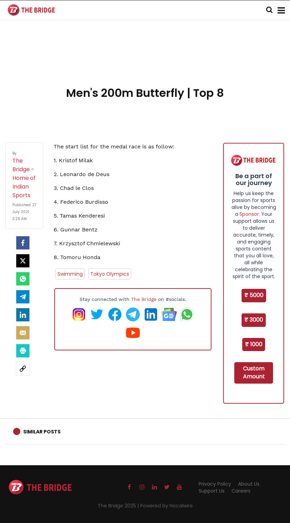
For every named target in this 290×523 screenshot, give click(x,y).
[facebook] (23, 243)
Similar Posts (42, 431)
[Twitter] (23, 261)
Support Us (212, 490)
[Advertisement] (145, 62)
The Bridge (143, 299)
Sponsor (249, 214)
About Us (249, 483)
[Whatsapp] (23, 279)
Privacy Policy (215, 483)
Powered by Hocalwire (166, 505)
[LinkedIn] (23, 315)
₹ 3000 (253, 320)
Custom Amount (254, 372)
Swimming (70, 273)
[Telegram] (23, 297)
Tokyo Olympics (109, 273)
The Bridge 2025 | (119, 505)
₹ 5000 (253, 295)
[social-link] (23, 369)
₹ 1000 (253, 344)
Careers (241, 490)
